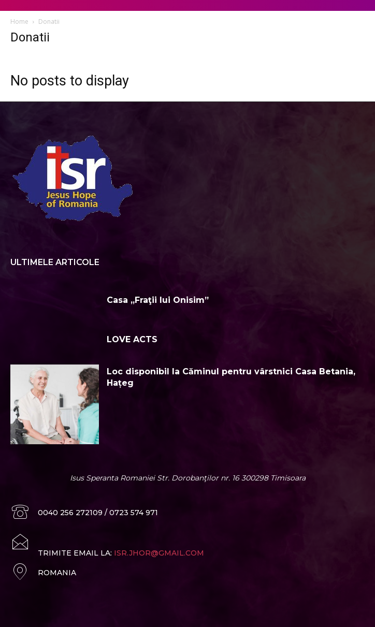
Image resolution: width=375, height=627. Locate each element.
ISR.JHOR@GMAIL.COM (159, 553)
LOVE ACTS (132, 339)
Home (19, 21)
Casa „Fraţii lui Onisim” (158, 300)
